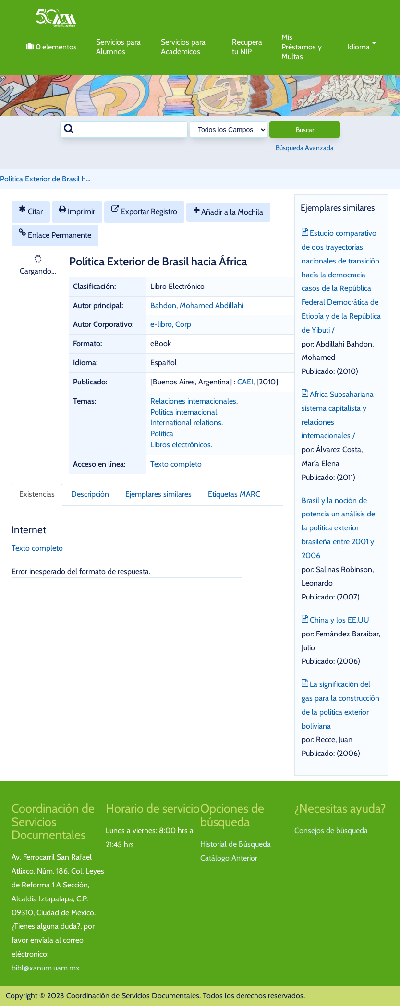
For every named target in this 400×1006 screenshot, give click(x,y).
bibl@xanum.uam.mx (46, 967)
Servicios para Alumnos (118, 46)
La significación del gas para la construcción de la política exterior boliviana (340, 704)
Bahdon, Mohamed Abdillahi (196, 305)
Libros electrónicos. (181, 444)
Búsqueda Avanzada (305, 148)
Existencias (37, 494)
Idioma (361, 46)
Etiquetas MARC (234, 494)
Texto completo (176, 463)
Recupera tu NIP (247, 46)
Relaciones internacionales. (194, 401)
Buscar (305, 129)
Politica (161, 433)
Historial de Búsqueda (235, 844)
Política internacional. (184, 412)
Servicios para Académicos (183, 46)
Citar (31, 210)
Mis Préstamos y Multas (301, 47)
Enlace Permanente (55, 234)
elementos (51, 47)
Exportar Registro (144, 210)
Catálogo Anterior (228, 857)
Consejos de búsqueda (331, 830)
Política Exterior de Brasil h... (45, 178)
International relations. (186, 422)
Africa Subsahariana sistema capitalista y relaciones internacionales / (338, 414)
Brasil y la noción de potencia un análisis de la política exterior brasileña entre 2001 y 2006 (338, 528)
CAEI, (246, 381)
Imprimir (77, 210)
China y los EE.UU (336, 618)
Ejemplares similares (158, 494)
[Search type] (228, 129)
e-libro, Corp (170, 324)
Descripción (90, 494)
